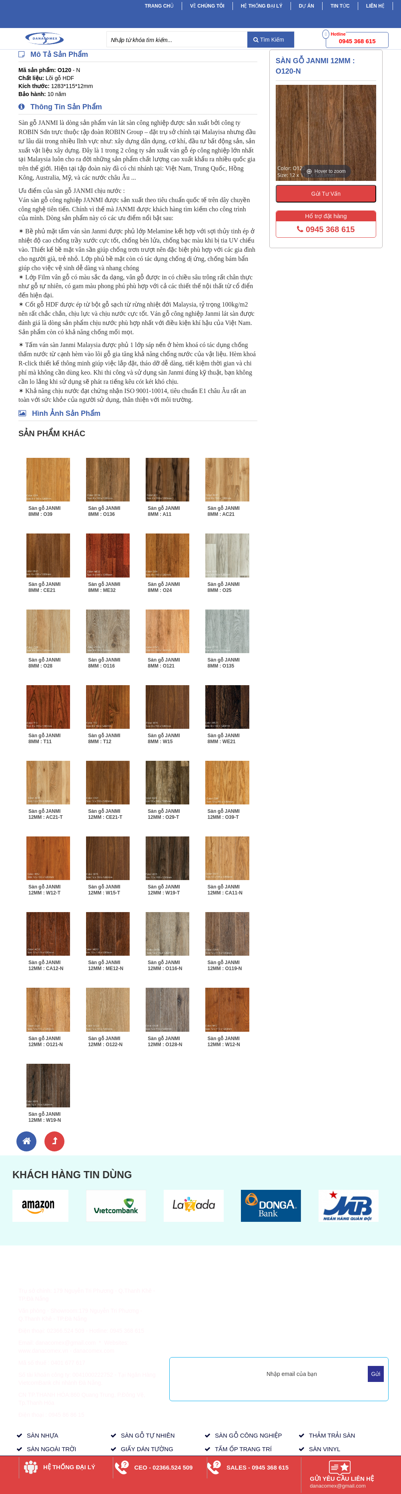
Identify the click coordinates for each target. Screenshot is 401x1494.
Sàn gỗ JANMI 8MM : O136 (104, 511)
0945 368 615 (326, 229)
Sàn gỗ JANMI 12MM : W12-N (223, 1041)
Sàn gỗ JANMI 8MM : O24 (164, 587)
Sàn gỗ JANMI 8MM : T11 (44, 738)
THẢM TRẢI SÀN (332, 1435)
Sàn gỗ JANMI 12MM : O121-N (45, 1041)
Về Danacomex (267, 1286)
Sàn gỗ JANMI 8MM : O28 (44, 663)
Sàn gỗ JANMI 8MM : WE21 (223, 738)
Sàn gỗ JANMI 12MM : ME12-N (105, 965)
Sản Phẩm (334, 1286)
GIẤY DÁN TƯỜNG (147, 1449)
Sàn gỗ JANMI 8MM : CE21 (44, 587)
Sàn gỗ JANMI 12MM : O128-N (165, 1041)
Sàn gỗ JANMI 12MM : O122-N (105, 1041)
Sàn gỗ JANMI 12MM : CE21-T (105, 814)
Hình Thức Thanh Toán (204, 1286)
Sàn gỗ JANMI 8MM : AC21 (223, 511)
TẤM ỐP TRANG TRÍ (243, 1449)
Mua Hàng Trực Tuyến (276, 1343)
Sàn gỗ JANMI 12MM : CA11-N (224, 890)
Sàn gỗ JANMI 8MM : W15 (164, 738)
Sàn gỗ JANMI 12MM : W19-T (164, 890)
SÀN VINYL (324, 1449)
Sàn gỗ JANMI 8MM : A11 (164, 511)
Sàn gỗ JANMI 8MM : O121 (164, 663)
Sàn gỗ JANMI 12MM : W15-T (104, 890)
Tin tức (340, 6)
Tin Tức (330, 1296)
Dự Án (306, 6)
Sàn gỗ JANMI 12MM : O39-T (223, 814)
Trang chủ (159, 6)
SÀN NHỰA (42, 1435)
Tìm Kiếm (268, 39)
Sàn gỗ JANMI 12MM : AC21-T (45, 814)
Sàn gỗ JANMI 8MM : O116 (104, 663)
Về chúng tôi (207, 6)
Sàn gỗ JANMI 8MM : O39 (44, 511)
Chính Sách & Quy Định (205, 1306)
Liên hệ (375, 6)
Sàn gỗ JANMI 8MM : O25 (223, 587)
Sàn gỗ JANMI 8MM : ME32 (104, 587)
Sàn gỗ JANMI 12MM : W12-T (44, 890)
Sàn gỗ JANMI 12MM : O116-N (165, 965)
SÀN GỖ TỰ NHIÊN (148, 1435)
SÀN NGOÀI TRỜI (51, 1449)
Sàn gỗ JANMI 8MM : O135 (223, 663)
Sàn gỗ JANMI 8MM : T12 (104, 738)
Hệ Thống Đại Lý (262, 6)
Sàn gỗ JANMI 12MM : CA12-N (45, 965)
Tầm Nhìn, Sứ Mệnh (273, 1314)
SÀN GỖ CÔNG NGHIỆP (248, 1435)
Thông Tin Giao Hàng (202, 1296)
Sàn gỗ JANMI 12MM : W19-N (44, 1117)
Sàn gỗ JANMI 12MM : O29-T (164, 814)
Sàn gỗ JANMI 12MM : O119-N (224, 965)
